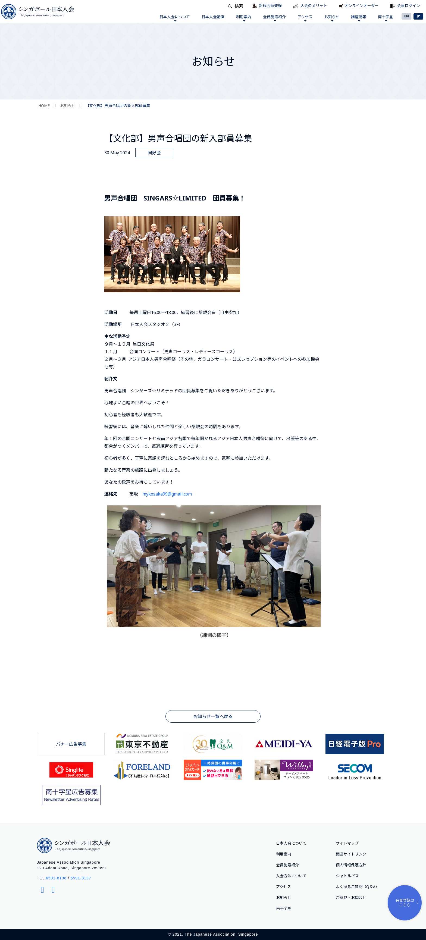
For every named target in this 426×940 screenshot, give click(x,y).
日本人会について (174, 17)
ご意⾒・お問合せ (351, 897)
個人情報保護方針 (351, 864)
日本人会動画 (212, 16)
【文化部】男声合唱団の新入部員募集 (118, 105)
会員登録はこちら (408, 902)
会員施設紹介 (274, 17)
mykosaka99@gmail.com (167, 494)
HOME (44, 105)
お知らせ (331, 17)
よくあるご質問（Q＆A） (357, 886)
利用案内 (243, 17)
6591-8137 (81, 878)
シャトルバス (347, 875)
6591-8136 (56, 878)
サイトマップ (347, 843)
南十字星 (385, 17)
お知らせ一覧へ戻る (213, 716)
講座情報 (358, 17)
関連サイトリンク (351, 854)
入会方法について (291, 875)
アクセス (304, 17)
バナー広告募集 (71, 744)
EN (406, 16)
